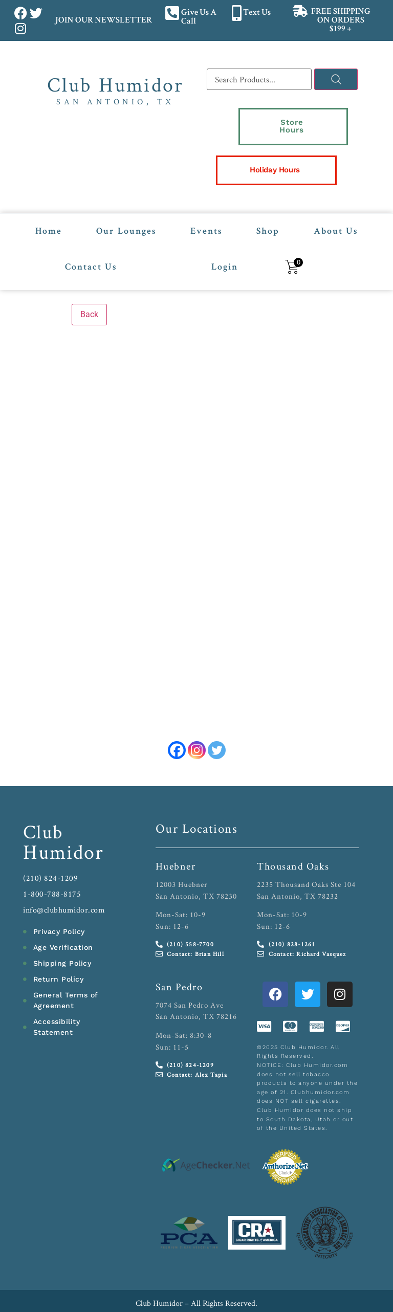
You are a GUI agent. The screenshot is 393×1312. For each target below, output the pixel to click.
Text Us (257, 13)
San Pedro (179, 965)
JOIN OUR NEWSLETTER (103, 20)
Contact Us (91, 246)
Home (48, 210)
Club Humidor (115, 84)
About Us (336, 210)
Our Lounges (126, 210)
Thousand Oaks (293, 845)
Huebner (176, 845)
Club (43, 810)
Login (224, 246)
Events (206, 210)
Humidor (63, 830)
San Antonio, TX (115, 101)
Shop (267, 210)
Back (89, 293)
